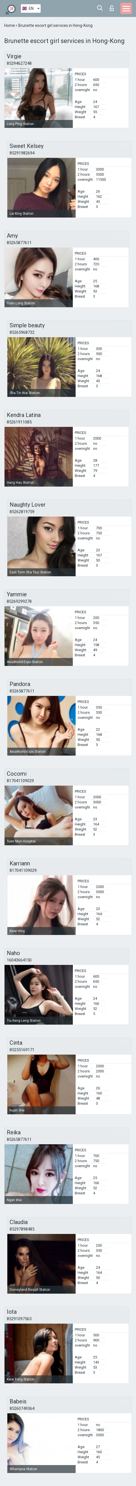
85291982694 (22, 153)
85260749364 (22, 1408)
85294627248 (19, 63)
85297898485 (22, 1229)
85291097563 (19, 1318)
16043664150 (19, 960)
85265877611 (19, 242)
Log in (112, 8)
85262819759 (22, 511)
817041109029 (20, 780)
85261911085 (19, 422)
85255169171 (22, 1049)
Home (10, 25)
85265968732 (22, 332)
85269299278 (19, 601)
